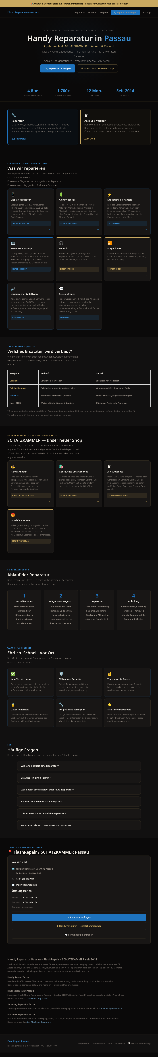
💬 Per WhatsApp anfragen (79, 939)
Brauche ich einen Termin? (35, 781)
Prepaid (104, 12)
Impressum (83, 1048)
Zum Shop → (91, 138)
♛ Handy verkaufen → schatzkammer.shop (78, 930)
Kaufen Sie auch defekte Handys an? (41, 805)
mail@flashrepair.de (26, 888)
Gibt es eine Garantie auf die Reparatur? (43, 817)
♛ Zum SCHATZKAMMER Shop (97, 68)
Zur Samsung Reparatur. (110, 1012)
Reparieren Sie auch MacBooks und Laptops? (46, 829)
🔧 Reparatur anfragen (125, 12)
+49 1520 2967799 (25, 882)
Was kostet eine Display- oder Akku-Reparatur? (47, 793)
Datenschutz (98, 1048)
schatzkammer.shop (73, 3)
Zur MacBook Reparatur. (39, 1026)
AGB (110, 1048)
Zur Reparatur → (20, 138)
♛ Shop (147, 12)
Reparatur (80, 12)
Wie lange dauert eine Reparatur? (40, 769)
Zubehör (92, 12)
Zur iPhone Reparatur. (37, 1002)
